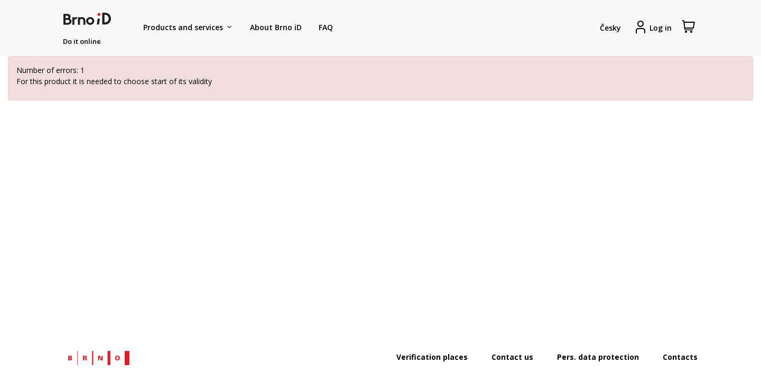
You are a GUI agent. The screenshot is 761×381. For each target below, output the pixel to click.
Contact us (512, 357)
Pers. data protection (598, 357)
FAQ (326, 27)
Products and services (188, 27)
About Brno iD (276, 27)
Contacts (680, 357)
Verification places (432, 357)
